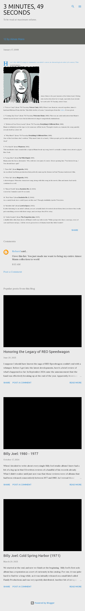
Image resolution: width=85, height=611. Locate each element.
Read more (76, 382)
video (63, 110)
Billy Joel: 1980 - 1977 (20, 454)
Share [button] (74, 230)
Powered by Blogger (43, 603)
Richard (16, 251)
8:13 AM (16, 264)
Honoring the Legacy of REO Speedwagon (36, 352)
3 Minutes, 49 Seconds (23, 9)
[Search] (73, 5)
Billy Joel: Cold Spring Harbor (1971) (31, 556)
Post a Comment (12, 271)
